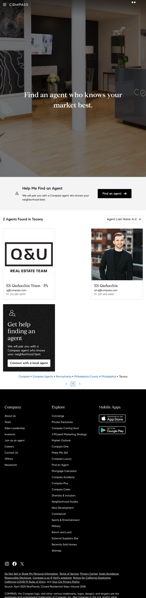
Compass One (60, 446)
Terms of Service (69, 573)
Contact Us (11, 452)
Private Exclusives (62, 422)
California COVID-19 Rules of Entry (25, 581)
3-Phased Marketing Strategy (69, 434)
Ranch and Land (61, 532)
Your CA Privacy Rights (66, 581)
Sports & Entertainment (66, 520)
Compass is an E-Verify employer (52, 577)
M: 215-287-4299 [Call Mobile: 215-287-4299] (15, 294)
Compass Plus (60, 483)
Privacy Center (89, 573)
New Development (63, 507)
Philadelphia (109, 376)
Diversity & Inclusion (63, 495)
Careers (9, 446)
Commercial (59, 514)
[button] (4, 4)
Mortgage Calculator (64, 471)
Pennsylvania (63, 376)
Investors (10, 434)
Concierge (58, 416)
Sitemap (56, 550)
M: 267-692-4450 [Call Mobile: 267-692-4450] (104, 294)
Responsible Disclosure (18, 577)
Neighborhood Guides (65, 501)
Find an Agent (60, 465)
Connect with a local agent (29, 363)
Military (56, 526)
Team (8, 422)
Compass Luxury (62, 458)
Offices (9, 458)
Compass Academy (63, 477)
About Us (10, 416)
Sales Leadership (15, 428)
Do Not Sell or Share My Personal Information (31, 573)
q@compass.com (16, 290)
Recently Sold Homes (64, 544)
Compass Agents (43, 376)
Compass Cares (61, 489)
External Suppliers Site (65, 538)
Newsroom (11, 465)
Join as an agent (15, 440)
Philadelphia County (86, 376)
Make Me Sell (60, 452)
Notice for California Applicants (92, 577)
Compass (24, 376)
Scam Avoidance (109, 573)
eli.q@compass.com (105, 290)
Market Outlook (61, 440)
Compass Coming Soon (65, 428)
